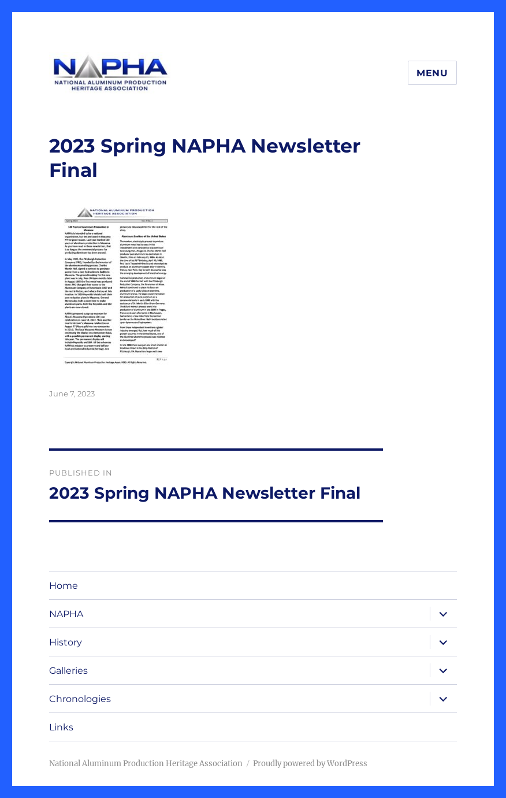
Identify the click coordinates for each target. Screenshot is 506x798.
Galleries (68, 670)
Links (61, 727)
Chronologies (80, 698)
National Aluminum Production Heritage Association (146, 764)
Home (63, 585)
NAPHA (66, 613)
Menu (432, 73)
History (65, 642)
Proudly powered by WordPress (310, 764)
